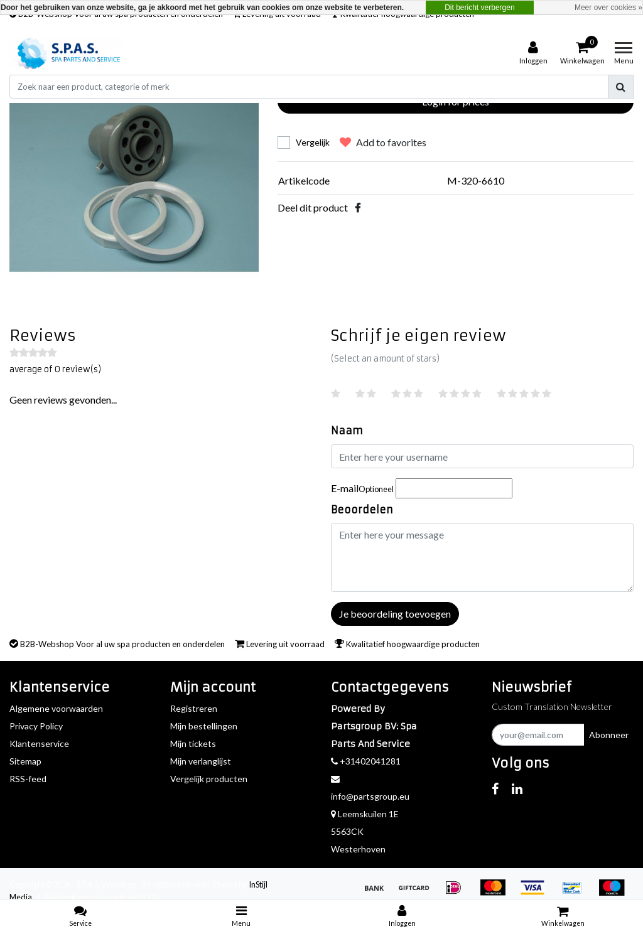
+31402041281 (366, 761)
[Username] (482, 456)
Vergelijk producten (208, 778)
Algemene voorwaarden (56, 708)
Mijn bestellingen (203, 726)
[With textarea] (482, 557)
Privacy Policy (36, 726)
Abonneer (609, 734)
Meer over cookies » (608, 7)
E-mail (362, 488)
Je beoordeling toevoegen (395, 614)
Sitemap (25, 761)
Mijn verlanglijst (200, 761)
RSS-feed (27, 778)
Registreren (193, 708)
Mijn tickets (193, 743)
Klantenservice (39, 743)
